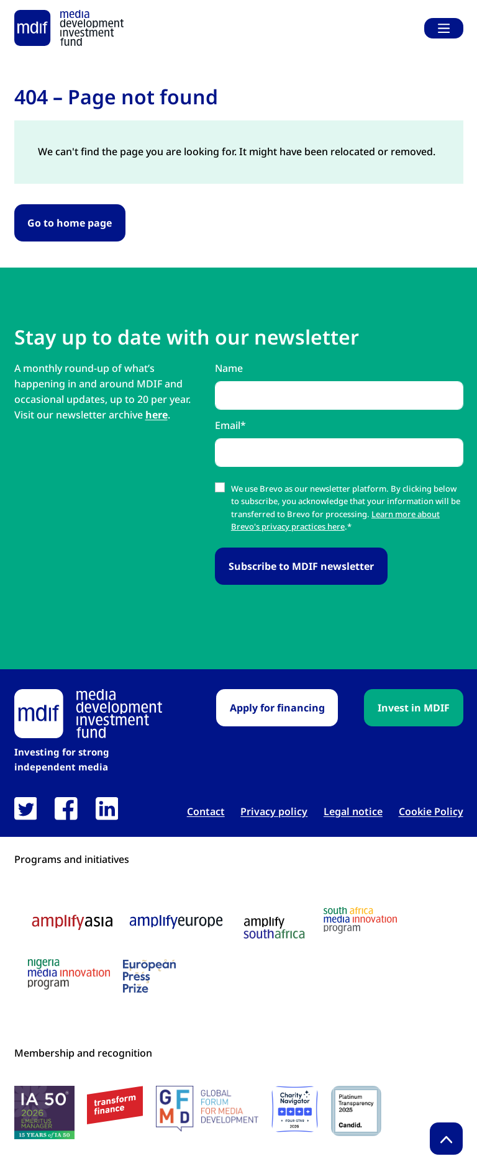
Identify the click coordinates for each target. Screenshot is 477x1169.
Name (229, 368)
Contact (206, 811)
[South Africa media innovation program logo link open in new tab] (360, 920)
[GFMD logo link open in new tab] (207, 1109)
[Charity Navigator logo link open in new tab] (294, 1109)
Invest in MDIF (414, 708)
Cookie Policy (431, 811)
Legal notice (353, 811)
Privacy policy (273, 811)
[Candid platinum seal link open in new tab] (356, 1111)
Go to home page (69, 223)
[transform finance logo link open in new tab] (115, 1105)
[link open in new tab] (25, 808)
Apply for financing (277, 708)
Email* (230, 425)
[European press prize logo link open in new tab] (149, 976)
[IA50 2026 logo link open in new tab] (44, 1112)
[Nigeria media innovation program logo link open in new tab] (69, 974)
